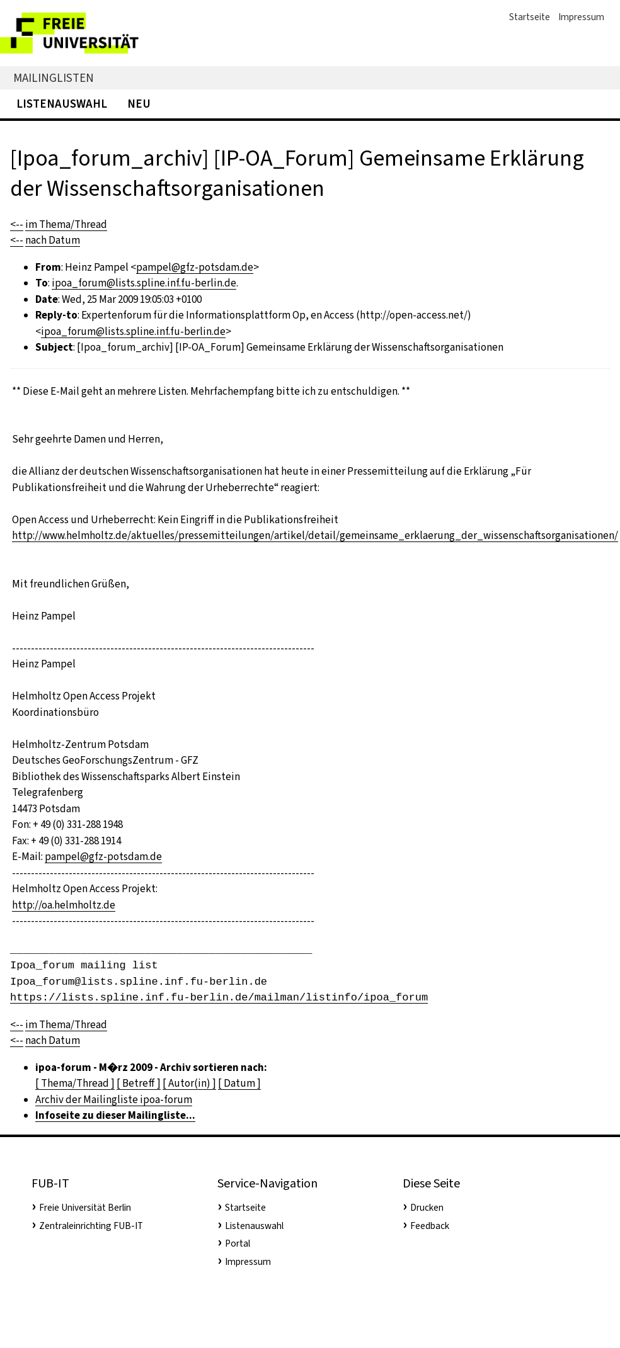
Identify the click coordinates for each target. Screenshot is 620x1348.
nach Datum (52, 240)
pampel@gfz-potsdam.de (194, 267)
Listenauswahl (61, 103)
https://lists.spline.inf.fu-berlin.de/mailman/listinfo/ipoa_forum (219, 997)
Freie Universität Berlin (85, 1207)
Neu (139, 103)
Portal (237, 1243)
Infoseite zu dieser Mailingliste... (115, 1115)
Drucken (427, 1207)
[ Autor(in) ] (189, 1083)
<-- (16, 224)
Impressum (581, 17)
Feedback (429, 1226)
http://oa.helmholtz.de (63, 905)
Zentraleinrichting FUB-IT (91, 1226)
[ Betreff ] (139, 1083)
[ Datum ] (239, 1083)
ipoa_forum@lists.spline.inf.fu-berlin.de (144, 283)
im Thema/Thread (66, 224)
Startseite (529, 17)
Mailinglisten (53, 78)
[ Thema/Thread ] (75, 1083)
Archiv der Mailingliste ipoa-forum (113, 1099)
